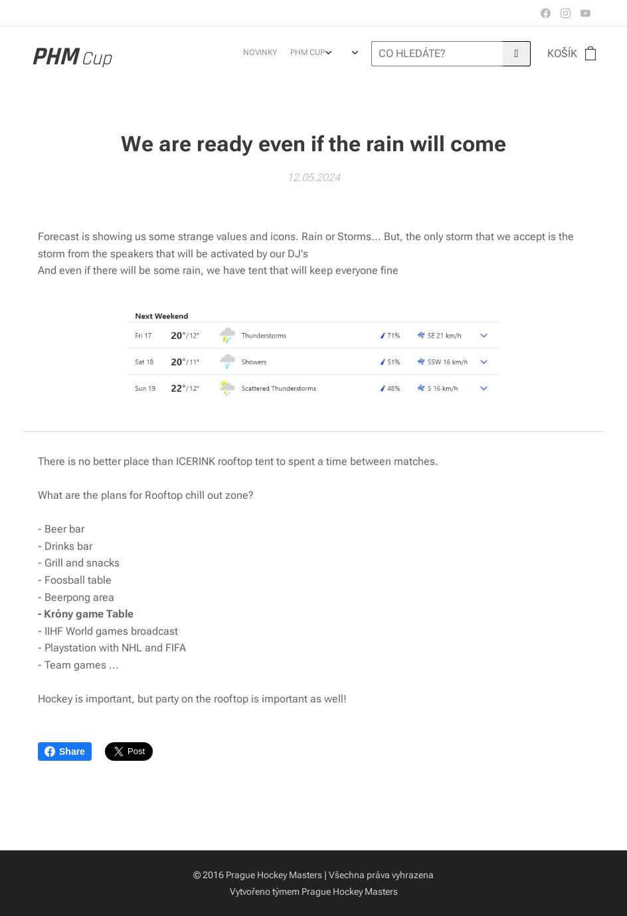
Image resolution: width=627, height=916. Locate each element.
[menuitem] (273, 53)
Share (65, 751)
